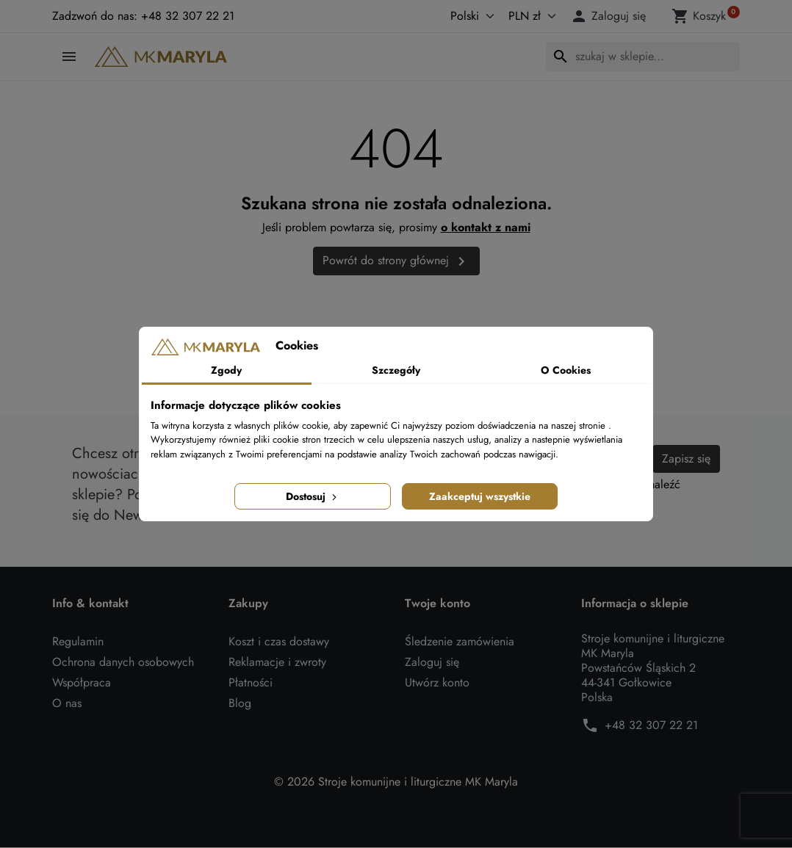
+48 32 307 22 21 (651, 726)
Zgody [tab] (226, 370)
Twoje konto (437, 604)
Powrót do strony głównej (396, 261)
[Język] (457, 16)
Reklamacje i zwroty (277, 662)
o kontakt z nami (485, 227)
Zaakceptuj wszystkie (479, 496)
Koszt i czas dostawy (278, 642)
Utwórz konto (437, 683)
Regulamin (78, 642)
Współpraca (81, 683)
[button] (610, 16)
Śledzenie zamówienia (459, 642)
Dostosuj (312, 496)
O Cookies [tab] (566, 370)
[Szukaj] (643, 56)
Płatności (250, 683)
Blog (239, 703)
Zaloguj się (432, 662)
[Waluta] (529, 16)
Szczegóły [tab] (396, 370)
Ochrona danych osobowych (123, 662)
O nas (67, 703)
